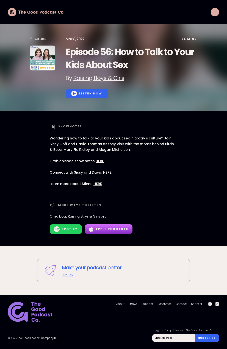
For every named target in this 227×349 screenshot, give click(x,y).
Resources (164, 304)
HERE (100, 160)
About (120, 304)
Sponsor (196, 304)
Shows (133, 304)
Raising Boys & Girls (98, 78)
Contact (181, 304)
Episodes (147, 304)
